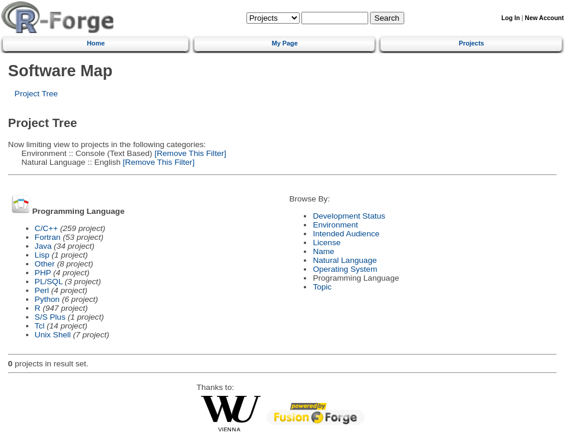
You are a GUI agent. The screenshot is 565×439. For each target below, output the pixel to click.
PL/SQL (49, 281)
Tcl (40, 325)
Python (47, 299)
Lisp (42, 255)
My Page (285, 43)
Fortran (48, 237)
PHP (43, 272)
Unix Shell (53, 334)
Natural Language (344, 260)
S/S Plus (50, 317)
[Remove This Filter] (189, 153)
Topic (322, 286)
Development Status (349, 216)
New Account (544, 18)
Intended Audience (346, 233)
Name (323, 251)
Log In (510, 18)
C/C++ (46, 228)
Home (96, 43)
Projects (471, 43)
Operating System (345, 269)
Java (43, 246)
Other (45, 263)
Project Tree (36, 93)
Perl (42, 290)
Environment (335, 224)
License (326, 242)
